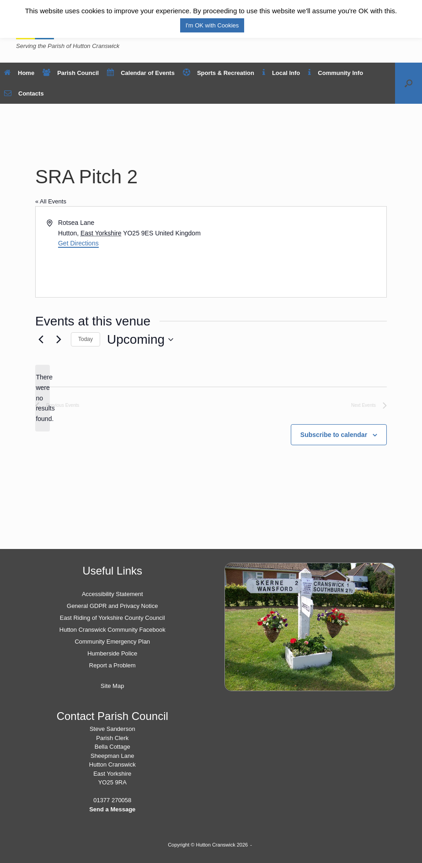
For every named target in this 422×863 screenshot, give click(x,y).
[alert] (42, 398)
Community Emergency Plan (112, 641)
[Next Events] (58, 339)
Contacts (24, 93)
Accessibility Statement (112, 594)
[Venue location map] (298, 252)
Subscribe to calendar (333, 434)
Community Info (335, 72)
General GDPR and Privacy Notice (112, 605)
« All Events (50, 201)
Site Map (112, 685)
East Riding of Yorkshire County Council (112, 617)
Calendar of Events (141, 72)
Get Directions (78, 243)
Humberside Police (112, 653)
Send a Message (112, 809)
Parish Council (71, 72)
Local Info (281, 72)
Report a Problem (112, 665)
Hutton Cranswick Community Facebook (112, 629)
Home (19, 72)
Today (85, 339)
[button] (408, 83)
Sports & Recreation (218, 72)
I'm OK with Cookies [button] (212, 25)
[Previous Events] (40, 339)
